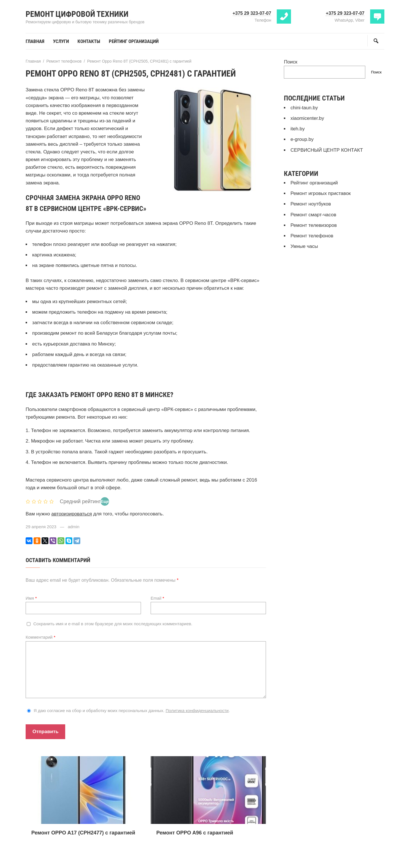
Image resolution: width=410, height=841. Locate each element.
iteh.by (297, 128)
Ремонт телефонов (311, 235)
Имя (31, 598)
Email (157, 598)
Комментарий (41, 637)
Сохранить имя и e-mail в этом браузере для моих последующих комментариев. (112, 623)
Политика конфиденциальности (197, 710)
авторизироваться (71, 514)
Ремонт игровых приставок (320, 193)
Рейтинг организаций (314, 183)
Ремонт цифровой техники (77, 14)
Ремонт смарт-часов (313, 214)
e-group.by (301, 139)
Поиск (290, 62)
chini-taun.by (304, 107)
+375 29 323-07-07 (252, 13)
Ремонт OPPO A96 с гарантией (194, 833)
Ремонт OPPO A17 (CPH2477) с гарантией (83, 833)
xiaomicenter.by (307, 118)
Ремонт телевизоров (313, 225)
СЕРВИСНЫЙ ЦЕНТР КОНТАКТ (326, 150)
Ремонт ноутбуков (310, 204)
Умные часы (304, 246)
